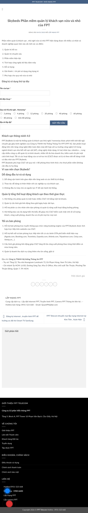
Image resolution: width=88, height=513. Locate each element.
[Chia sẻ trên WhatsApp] (33, 284)
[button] (3, 9)
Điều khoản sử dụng (10, 462)
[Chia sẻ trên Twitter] (42, 284)
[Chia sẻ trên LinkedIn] (55, 284)
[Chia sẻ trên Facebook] (37, 284)
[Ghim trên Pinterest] (51, 284)
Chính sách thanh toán (11, 467)
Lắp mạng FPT (54, 32)
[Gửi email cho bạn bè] (46, 284)
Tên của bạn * (5, 88)
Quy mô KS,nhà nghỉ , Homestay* (13, 110)
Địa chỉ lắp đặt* (6, 122)
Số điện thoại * (5, 99)
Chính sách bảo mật (10, 472)
